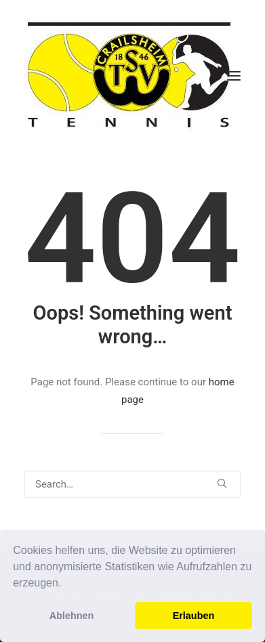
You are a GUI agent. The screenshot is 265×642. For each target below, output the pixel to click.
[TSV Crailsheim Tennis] (129, 75)
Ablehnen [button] (71, 615)
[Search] (132, 484)
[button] (66, 584)
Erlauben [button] (194, 615)
